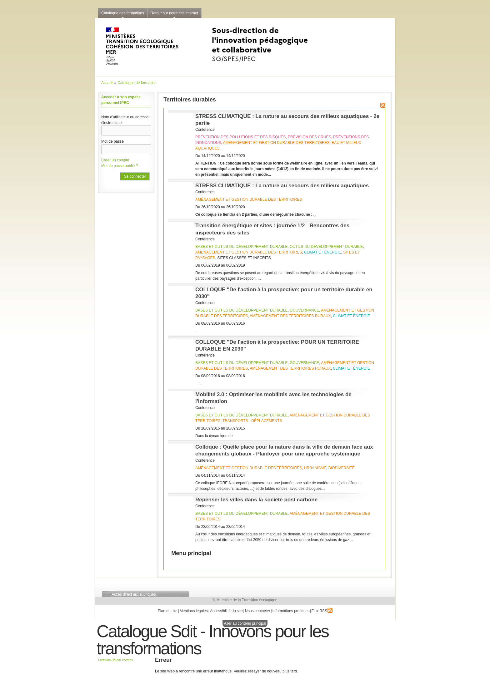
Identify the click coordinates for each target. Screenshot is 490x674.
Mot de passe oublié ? (119, 166)
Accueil (107, 83)
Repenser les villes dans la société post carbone (256, 500)
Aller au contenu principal (245, 623)
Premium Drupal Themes (115, 660)
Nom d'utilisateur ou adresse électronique (125, 120)
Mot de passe (112, 141)
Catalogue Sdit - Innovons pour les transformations (212, 640)
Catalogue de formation (137, 83)
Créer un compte (115, 160)
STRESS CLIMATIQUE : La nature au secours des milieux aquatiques (282, 186)
